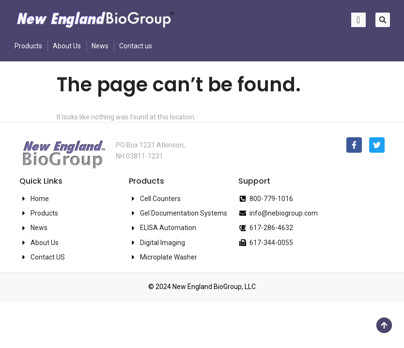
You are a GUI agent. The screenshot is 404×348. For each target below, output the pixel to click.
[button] (382, 20)
